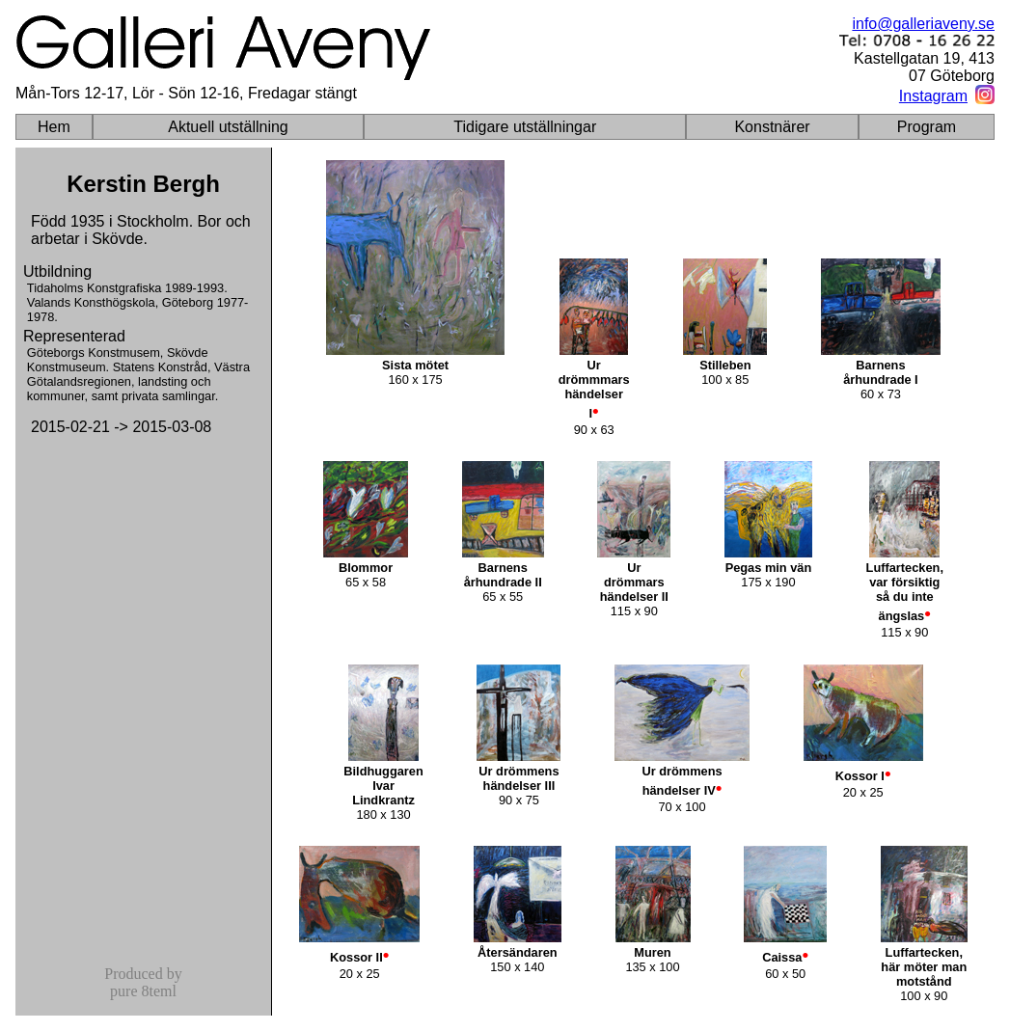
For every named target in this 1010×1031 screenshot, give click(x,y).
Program (926, 127)
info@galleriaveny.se (923, 23)
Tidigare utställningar (524, 127)
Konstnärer (771, 127)
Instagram (933, 96)
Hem (54, 127)
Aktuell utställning (228, 127)
